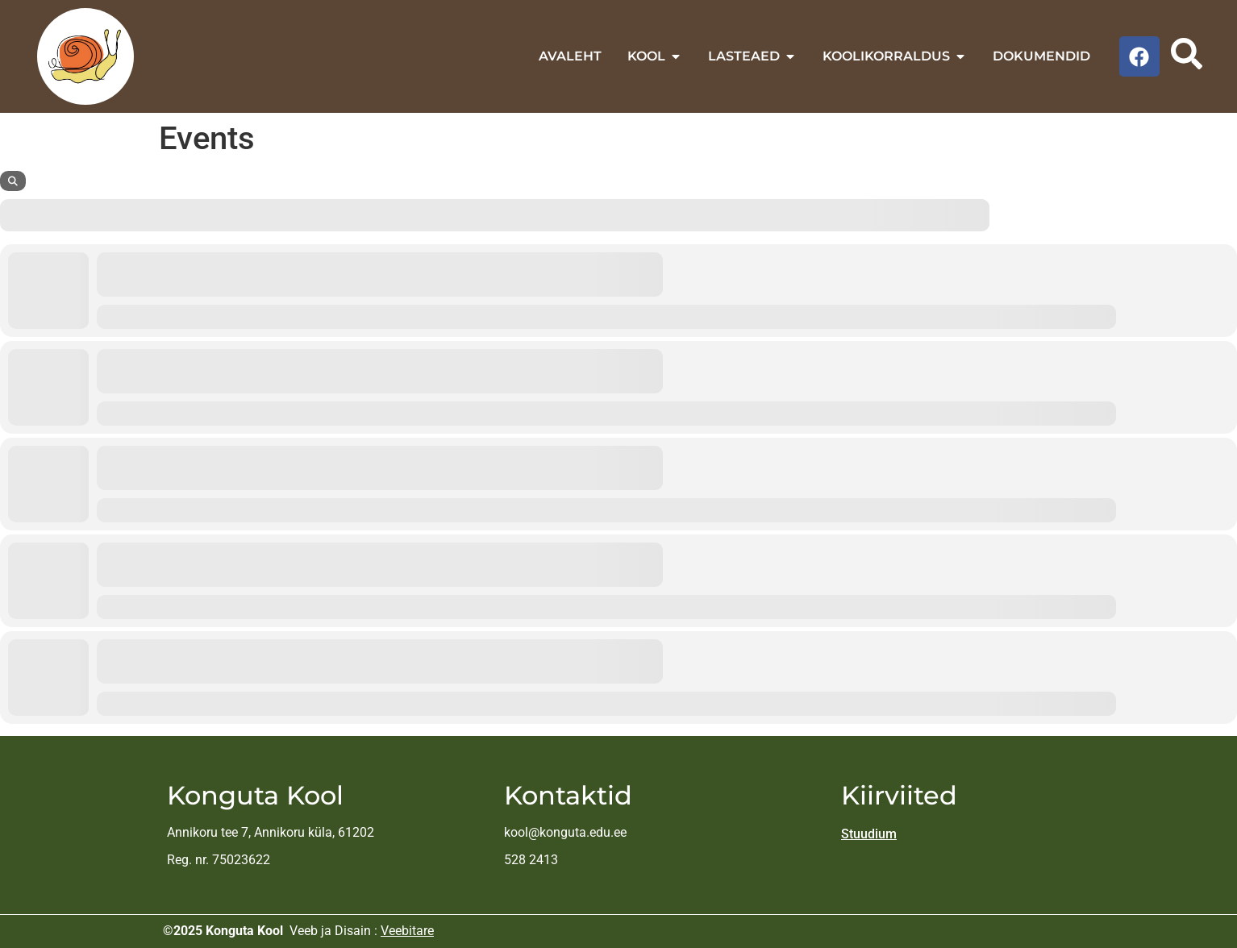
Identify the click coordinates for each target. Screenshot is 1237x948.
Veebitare (407, 930)
